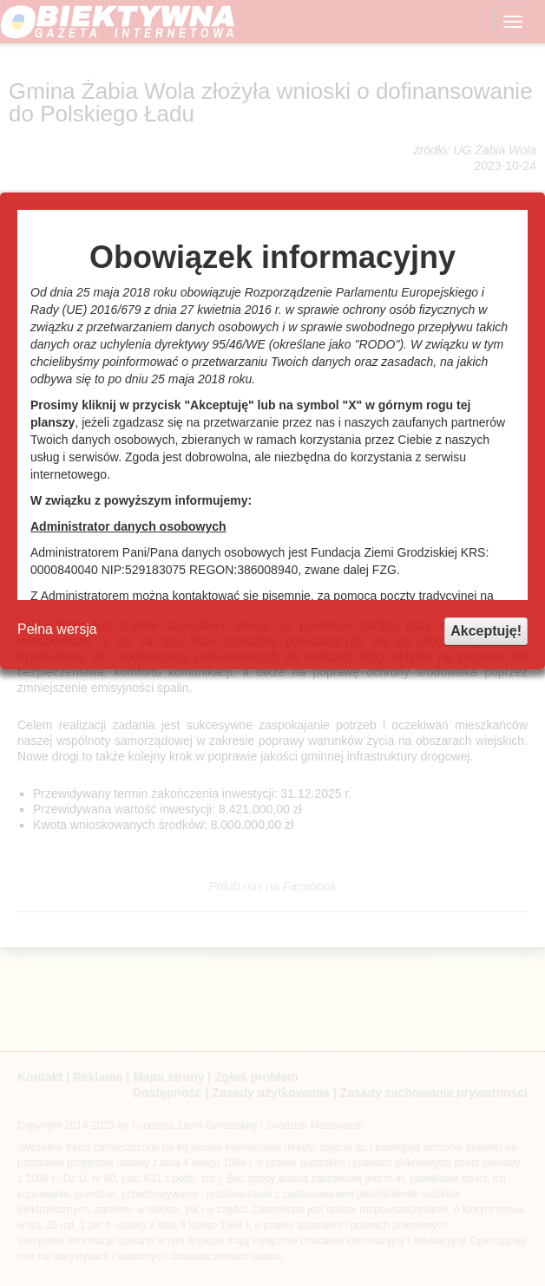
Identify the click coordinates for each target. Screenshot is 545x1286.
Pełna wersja (57, 629)
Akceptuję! (486, 630)
